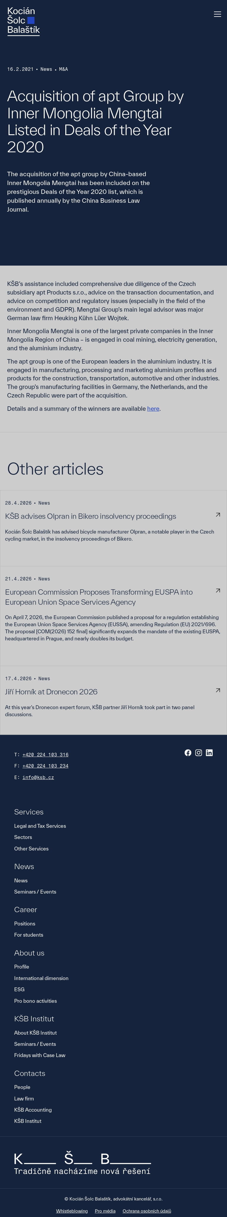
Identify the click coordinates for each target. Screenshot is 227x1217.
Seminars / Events (35, 891)
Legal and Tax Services (40, 826)
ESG (19, 989)
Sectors (23, 837)
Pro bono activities (35, 1001)
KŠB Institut (27, 1121)
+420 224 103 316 (45, 755)
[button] (216, 14)
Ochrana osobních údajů (147, 1210)
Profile (21, 966)
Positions (24, 923)
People (22, 1087)
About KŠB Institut (35, 1033)
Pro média (105, 1210)
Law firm (24, 1098)
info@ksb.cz (38, 777)
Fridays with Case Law (39, 1055)
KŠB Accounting (33, 1110)
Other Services (31, 848)
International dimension (41, 978)
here (153, 408)
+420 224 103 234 (45, 766)
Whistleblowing (72, 1210)
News (20, 880)
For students (28, 935)
